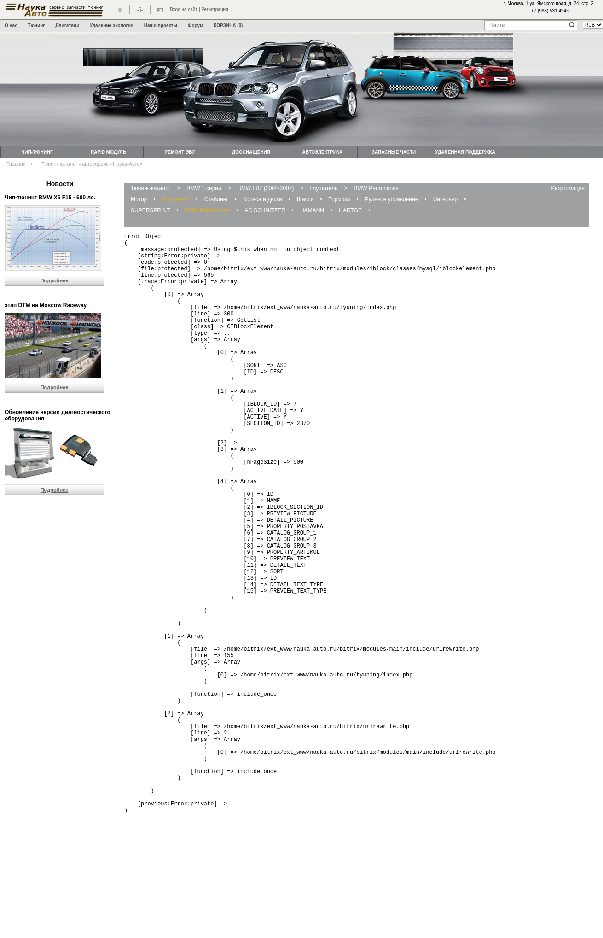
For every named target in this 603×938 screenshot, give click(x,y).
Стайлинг (216, 199)
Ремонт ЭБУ (180, 152)
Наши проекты (160, 25)
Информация (568, 188)
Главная (16, 164)
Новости (60, 183)
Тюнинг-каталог (150, 188)
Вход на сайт (183, 9)
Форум (195, 25)
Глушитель (323, 188)
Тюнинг (36, 25)
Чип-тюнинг (36, 152)
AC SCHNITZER (264, 210)
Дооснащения (251, 152)
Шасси (305, 199)
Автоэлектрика (322, 152)
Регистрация (214, 9)
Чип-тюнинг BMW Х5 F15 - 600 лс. (50, 197)
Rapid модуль (108, 152)
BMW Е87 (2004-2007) (266, 188)
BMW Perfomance (376, 188)
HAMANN (312, 210)
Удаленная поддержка (465, 152)
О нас (11, 25)
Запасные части (394, 152)
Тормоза (339, 199)
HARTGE (350, 210)
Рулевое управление (391, 199)
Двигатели (67, 25)
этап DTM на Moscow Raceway (46, 305)
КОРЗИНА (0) (228, 25)
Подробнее (55, 280)
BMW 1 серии (203, 188)
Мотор (139, 199)
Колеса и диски (262, 199)
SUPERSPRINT (150, 210)
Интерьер (445, 199)
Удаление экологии (111, 25)
